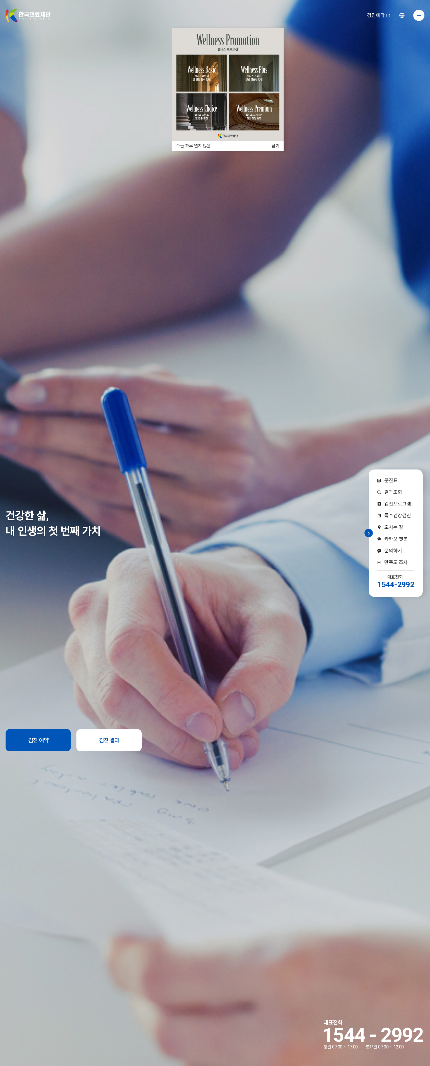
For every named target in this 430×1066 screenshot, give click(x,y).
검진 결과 (109, 740)
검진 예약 (38, 740)
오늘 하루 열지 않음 (193, 146)
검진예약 (378, 15)
